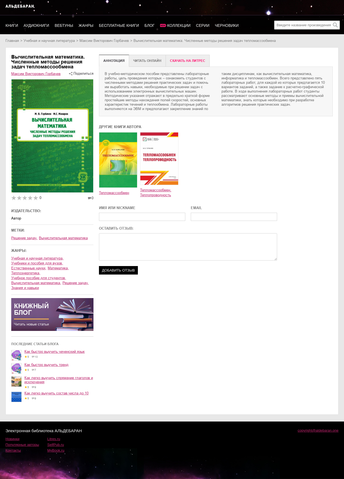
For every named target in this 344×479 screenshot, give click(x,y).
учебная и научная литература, (37, 258)
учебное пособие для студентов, (38, 278)
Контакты (13, 450)
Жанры (86, 25)
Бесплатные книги (119, 25)
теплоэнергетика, (25, 273)
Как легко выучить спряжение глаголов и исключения (58, 380)
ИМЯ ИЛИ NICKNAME (117, 208)
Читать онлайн (147, 61)
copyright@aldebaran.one (318, 430)
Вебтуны (64, 25)
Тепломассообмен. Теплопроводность (155, 192)
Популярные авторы (22, 445)
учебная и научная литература (49, 41)
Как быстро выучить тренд (46, 365)
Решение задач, (24, 238)
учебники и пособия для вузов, (37, 263)
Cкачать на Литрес (187, 61)
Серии (202, 25)
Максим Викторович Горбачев (104, 41)
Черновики (227, 25)
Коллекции (179, 25)
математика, (58, 268)
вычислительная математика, (36, 283)
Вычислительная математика (63, 238)
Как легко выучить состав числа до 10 (56, 393)
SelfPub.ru (55, 445)
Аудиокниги (36, 25)
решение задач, (75, 283)
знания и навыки (25, 288)
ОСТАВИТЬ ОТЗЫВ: (116, 228)
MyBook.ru (55, 450)
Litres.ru (53, 439)
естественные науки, (28, 268)
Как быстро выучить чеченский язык (54, 352)
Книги (11, 25)
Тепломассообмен (114, 193)
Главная (12, 41)
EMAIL (196, 208)
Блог (149, 25)
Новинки (12, 439)
